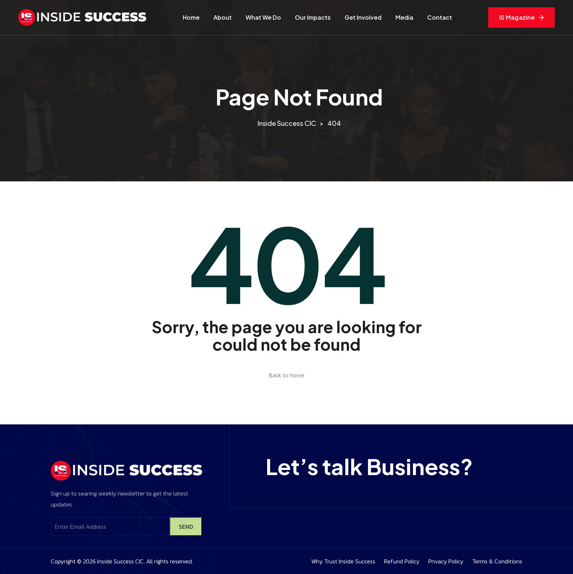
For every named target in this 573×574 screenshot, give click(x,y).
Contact (439, 17)
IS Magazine (521, 17)
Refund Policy (402, 561)
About (222, 17)
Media (404, 17)
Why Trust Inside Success (343, 561)
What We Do (263, 17)
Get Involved (363, 17)
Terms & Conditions (497, 561)
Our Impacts (313, 17)
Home (191, 17)
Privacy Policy (445, 561)
